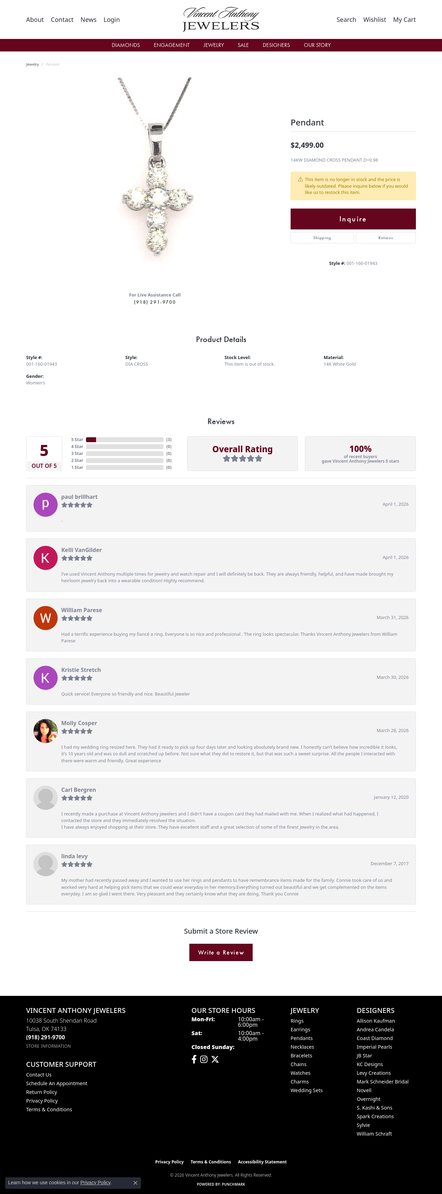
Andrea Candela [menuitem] (375, 1029)
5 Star (77, 439)
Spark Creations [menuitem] (375, 1116)
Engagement (172, 45)
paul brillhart (79, 497)
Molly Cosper (79, 723)
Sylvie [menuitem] (363, 1125)
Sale (243, 45)
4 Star (77, 446)
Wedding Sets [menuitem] (307, 1090)
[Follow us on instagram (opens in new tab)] (203, 1059)
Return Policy (41, 1092)
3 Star (77, 453)
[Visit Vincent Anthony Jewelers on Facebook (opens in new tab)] (194, 1059)
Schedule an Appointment (56, 1083)
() (169, 439)
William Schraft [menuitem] (374, 1133)
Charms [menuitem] (300, 1081)
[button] (111, 19)
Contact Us (39, 1074)
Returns (385, 238)
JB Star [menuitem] (364, 1055)
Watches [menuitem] (300, 1073)
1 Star (77, 467)
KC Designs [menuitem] (370, 1064)
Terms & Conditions (49, 1109)
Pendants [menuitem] (302, 1038)
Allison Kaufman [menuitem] (376, 1020)
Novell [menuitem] (364, 1090)
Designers (276, 45)
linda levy (74, 856)
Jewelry (214, 45)
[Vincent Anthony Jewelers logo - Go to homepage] (221, 19)
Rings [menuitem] (297, 1020)
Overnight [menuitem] (368, 1099)
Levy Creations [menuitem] (374, 1073)
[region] (154, 182)
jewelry (32, 64)
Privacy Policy (42, 1100)
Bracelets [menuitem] (301, 1055)
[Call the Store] (45, 1037)
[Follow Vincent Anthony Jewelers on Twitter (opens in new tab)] (215, 1059)
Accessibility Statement (262, 1162)
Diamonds (126, 45)
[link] (35, 19)
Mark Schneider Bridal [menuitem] (383, 1081)
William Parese (81, 610)
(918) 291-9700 (155, 302)
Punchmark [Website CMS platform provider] (233, 1184)
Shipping (322, 238)
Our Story (317, 45)
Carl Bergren (78, 790)
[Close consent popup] (135, 1183)
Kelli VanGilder (81, 550)
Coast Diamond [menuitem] (375, 1038)
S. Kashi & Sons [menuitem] (374, 1107)
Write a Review (221, 952)
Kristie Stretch (81, 670)
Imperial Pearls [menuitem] (374, 1046)
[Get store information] (48, 1046)
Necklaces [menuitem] (302, 1046)
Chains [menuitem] (299, 1064)
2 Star (77, 460)
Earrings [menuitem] (300, 1029)
